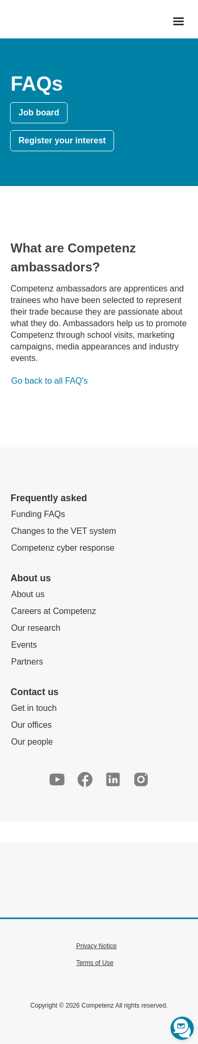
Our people (32, 741)
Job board (38, 112)
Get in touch (33, 708)
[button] (178, 21)
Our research (35, 627)
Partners (27, 661)
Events (24, 644)
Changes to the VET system (63, 530)
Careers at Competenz (53, 611)
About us (27, 594)
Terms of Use (95, 963)
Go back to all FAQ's (49, 380)
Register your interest (62, 140)
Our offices (31, 724)
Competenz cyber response (63, 547)
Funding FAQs (38, 514)
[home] (3, 21)
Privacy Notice (96, 946)
